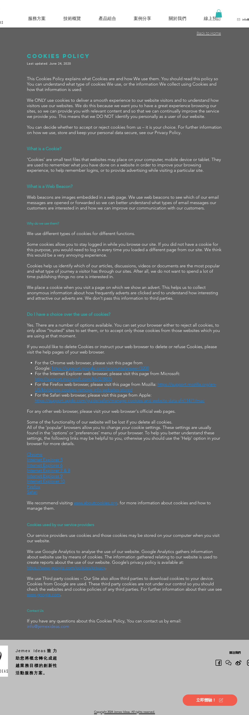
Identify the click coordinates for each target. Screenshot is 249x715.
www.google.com (43, 594)
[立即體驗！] (210, 700)
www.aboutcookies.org (95, 503)
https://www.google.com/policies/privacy (66, 567)
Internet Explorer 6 (45, 465)
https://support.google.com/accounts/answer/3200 (100, 368)
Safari (32, 492)
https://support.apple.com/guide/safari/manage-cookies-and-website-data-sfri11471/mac (120, 400)
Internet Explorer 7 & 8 (48, 470)
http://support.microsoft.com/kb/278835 (73, 379)
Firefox (33, 486)
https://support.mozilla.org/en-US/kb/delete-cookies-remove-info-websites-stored (125, 387)
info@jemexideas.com (48, 626)
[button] (36, 18)
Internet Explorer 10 (46, 481)
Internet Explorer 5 (45, 459)
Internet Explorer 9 (45, 476)
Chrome (34, 454)
